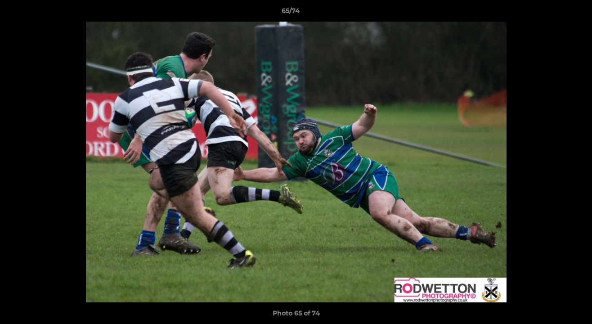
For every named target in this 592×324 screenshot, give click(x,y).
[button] (554, 13)
